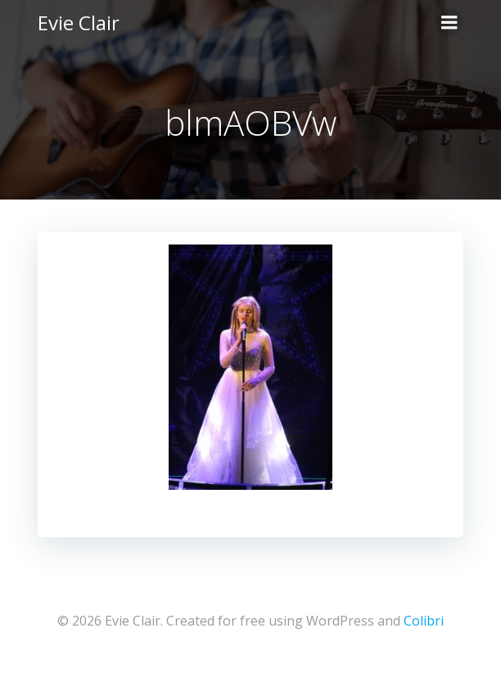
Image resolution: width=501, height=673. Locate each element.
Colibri (424, 621)
